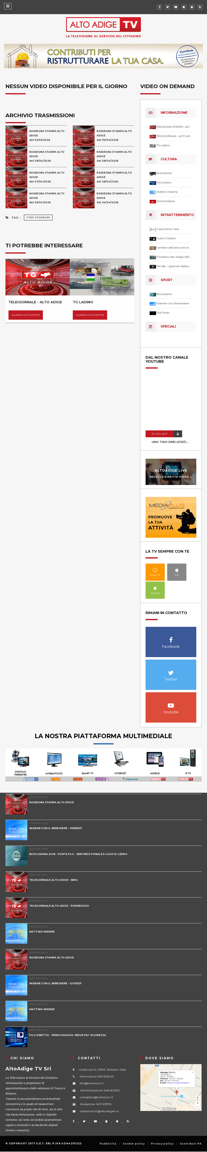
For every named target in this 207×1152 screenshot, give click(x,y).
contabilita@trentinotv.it (96, 1097)
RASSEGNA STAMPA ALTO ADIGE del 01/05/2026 (46, 135)
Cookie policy (134, 1144)
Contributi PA (191, 1144)
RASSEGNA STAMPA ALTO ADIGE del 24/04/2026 (114, 198)
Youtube (171, 703)
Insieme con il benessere (173, 303)
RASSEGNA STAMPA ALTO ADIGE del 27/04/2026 (46, 177)
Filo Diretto (164, 182)
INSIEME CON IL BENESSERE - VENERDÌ (55, 828)
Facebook (171, 638)
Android (155, 588)
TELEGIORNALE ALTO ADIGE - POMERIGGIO (59, 905)
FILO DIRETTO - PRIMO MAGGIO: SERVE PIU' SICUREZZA (67, 1035)
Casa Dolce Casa (168, 229)
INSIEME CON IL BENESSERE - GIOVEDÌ (55, 983)
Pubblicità (108, 1144)
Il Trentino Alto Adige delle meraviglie (174, 256)
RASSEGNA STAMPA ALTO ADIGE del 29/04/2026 (46, 156)
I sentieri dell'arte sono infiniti (174, 247)
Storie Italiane (166, 201)
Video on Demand (38, 217)
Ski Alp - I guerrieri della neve (174, 266)
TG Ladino (163, 145)
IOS (176, 570)
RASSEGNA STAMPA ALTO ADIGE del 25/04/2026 (46, 198)
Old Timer (163, 312)
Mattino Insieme (167, 191)
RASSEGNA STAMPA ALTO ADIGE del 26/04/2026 (114, 177)
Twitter (171, 671)
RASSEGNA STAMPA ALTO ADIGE (51, 802)
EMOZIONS (164, 173)
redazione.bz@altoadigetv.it (99, 1111)
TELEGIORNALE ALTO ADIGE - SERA (53, 879)
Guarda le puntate (26, 314)
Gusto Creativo (166, 238)
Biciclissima (164, 294)
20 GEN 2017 (159, 433)
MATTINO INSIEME (42, 931)
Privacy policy (162, 1144)
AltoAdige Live (171, 470)
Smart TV (155, 570)
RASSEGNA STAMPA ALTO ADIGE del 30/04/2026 (114, 135)
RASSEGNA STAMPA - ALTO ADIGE (174, 126)
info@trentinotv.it (92, 1083)
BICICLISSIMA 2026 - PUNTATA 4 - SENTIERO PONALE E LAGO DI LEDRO (78, 854)
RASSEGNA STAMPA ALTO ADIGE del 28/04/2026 (114, 156)
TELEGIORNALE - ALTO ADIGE (174, 136)
